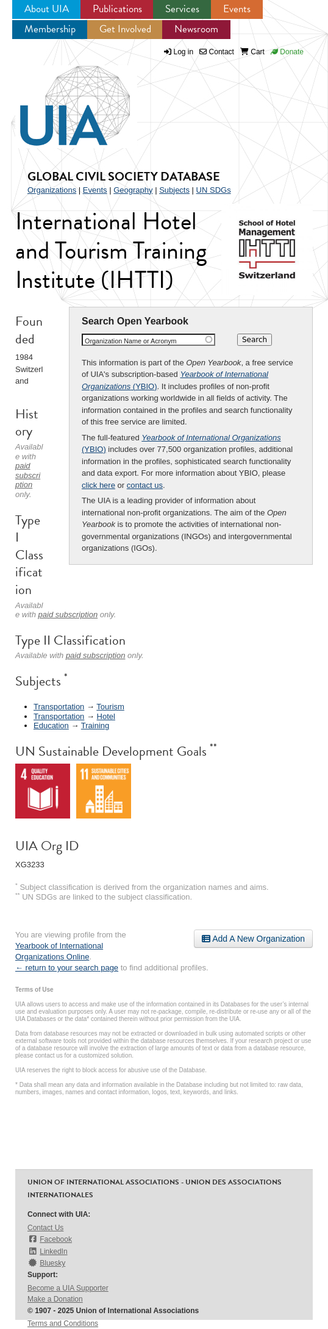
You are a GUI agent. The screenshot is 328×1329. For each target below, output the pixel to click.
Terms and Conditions (62, 1323)
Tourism (110, 706)
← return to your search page (66, 967)
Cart (252, 52)
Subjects (174, 190)
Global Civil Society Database (123, 176)
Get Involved (125, 29)
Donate (287, 52)
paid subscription (27, 475)
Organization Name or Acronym (131, 341)
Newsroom (196, 29)
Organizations (51, 190)
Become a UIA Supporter (68, 1288)
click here (98, 485)
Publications (117, 8)
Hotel (106, 716)
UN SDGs (213, 190)
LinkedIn (47, 1251)
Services (182, 8)
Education (51, 725)
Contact (216, 52)
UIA (61, 98)
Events (237, 8)
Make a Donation (55, 1299)
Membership (50, 29)
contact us (145, 485)
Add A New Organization (253, 939)
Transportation (59, 706)
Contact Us (45, 1227)
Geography (132, 190)
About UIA (46, 8)
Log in (184, 52)
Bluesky (46, 1262)
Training (95, 725)
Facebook (49, 1239)
